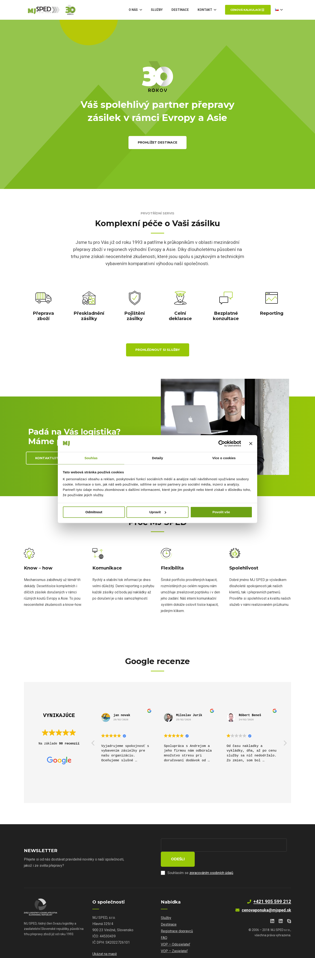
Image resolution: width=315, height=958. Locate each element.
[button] (285, 744)
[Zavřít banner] (250, 443)
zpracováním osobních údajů (211, 859)
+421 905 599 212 (272, 888)
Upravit (157, 512)
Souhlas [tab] (90, 458)
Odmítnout (94, 512)
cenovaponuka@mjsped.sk (266, 896)
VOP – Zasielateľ (174, 938)
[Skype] (289, 908)
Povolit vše (221, 512)
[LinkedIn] (272, 908)
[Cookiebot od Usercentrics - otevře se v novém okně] (221, 443)
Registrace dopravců (177, 918)
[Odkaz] (59, 11)
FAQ (164, 924)
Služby (166, 904)
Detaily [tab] (157, 458)
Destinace (169, 911)
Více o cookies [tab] (224, 458)
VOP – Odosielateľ (175, 931)
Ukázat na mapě (104, 941)
